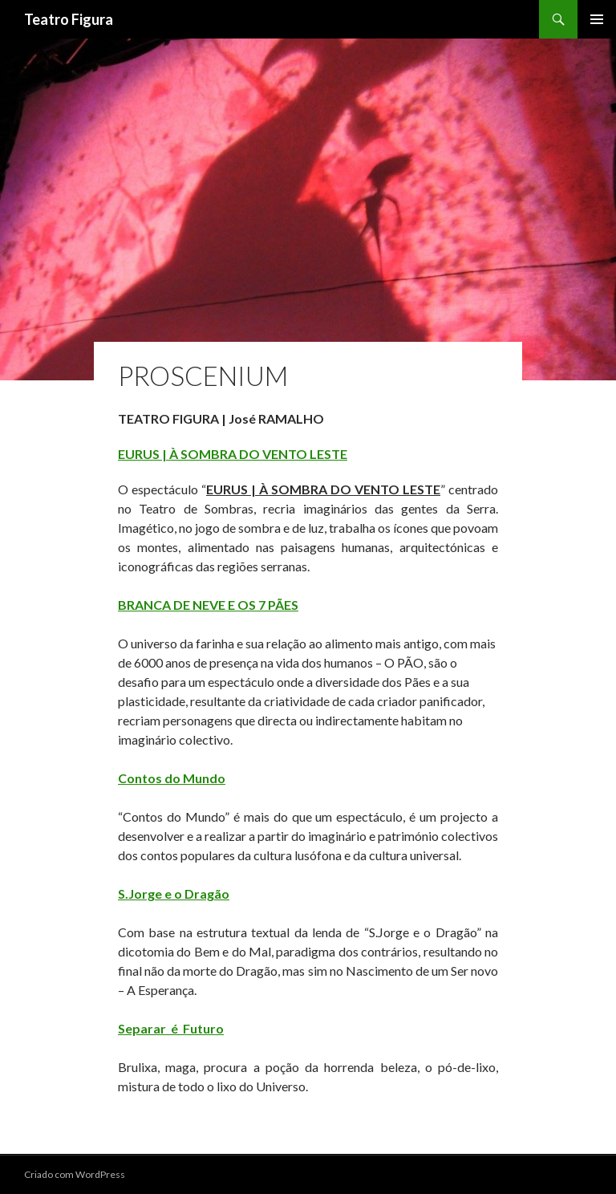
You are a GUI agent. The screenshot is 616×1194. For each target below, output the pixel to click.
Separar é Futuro (171, 1028)
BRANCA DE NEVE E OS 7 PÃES (208, 604)
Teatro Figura (68, 19)
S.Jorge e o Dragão (173, 893)
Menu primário (597, 19)
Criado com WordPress (74, 1174)
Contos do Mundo (171, 778)
